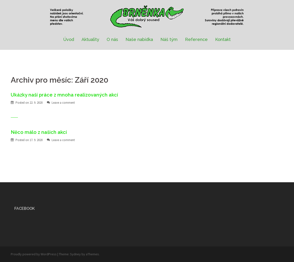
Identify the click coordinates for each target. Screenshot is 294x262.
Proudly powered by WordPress (34, 254)
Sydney (75, 254)
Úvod (68, 39)
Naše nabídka (139, 39)
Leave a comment (63, 103)
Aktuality (90, 39)
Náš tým (169, 39)
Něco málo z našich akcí (39, 132)
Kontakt (223, 39)
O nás (112, 39)
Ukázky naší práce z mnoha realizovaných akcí (64, 95)
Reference (196, 39)
